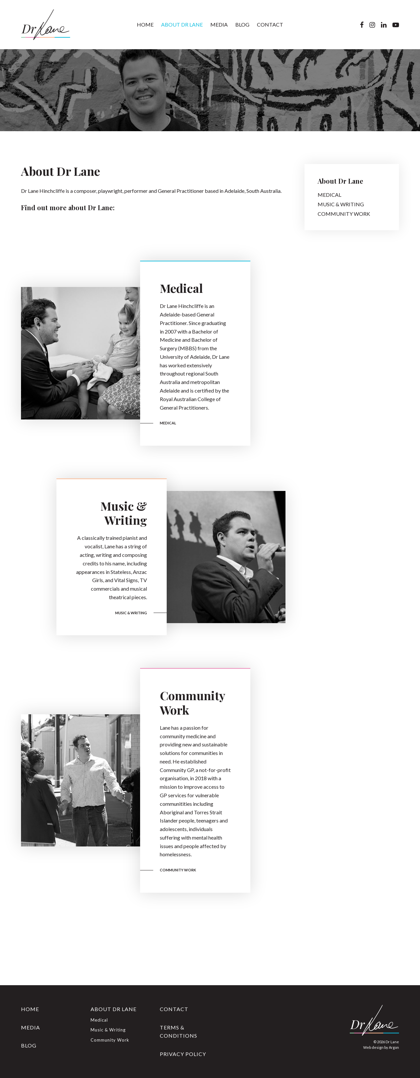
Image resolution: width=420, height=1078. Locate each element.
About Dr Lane (182, 24)
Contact (270, 24)
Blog (242, 24)
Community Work (192, 702)
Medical (181, 288)
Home (145, 24)
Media (219, 24)
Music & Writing (123, 513)
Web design (373, 1047)
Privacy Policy (183, 1054)
